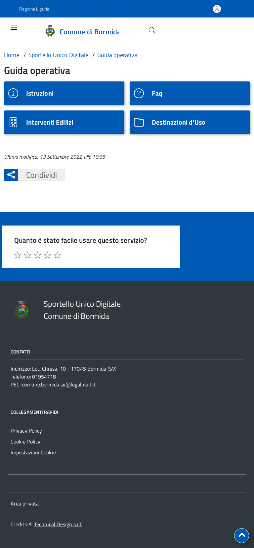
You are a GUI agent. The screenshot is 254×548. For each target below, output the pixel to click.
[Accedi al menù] (9, 31)
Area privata (25, 503)
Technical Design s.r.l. (58, 524)
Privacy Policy (26, 431)
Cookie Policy (25, 441)
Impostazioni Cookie (33, 452)
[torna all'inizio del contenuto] (241, 535)
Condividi (37, 175)
